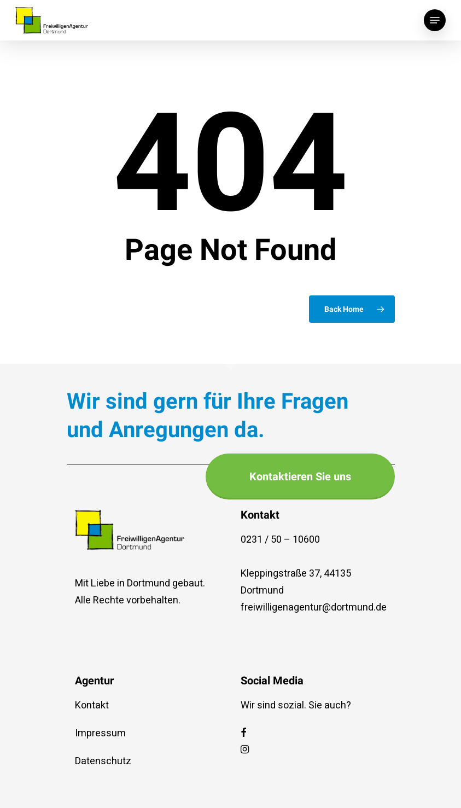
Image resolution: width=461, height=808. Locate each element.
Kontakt (92, 705)
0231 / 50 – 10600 (280, 539)
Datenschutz (103, 761)
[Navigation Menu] (435, 20)
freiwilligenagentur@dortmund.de (311, 607)
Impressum (100, 733)
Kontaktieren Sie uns (300, 476)
